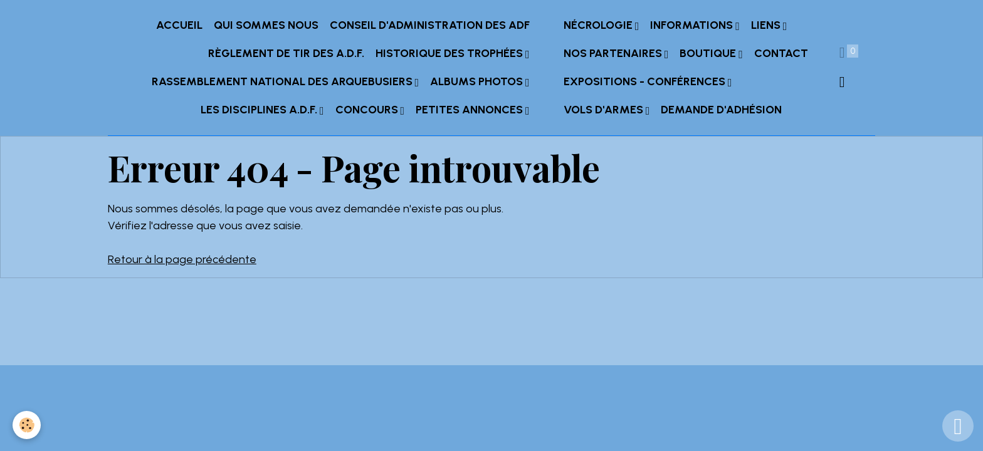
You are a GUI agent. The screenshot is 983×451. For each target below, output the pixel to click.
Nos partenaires (614, 53)
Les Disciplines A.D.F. (260, 110)
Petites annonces (470, 110)
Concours (368, 110)
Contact (781, 53)
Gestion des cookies (491, 347)
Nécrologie (599, 25)
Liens (767, 25)
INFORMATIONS (692, 25)
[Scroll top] (958, 426)
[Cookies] (27, 425)
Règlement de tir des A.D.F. (286, 53)
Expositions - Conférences (646, 81)
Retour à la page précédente (182, 259)
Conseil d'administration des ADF (430, 25)
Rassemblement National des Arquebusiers (283, 81)
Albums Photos (477, 81)
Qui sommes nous (266, 25)
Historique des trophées (450, 53)
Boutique (709, 53)
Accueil (179, 25)
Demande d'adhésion (721, 110)
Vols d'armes (605, 110)
